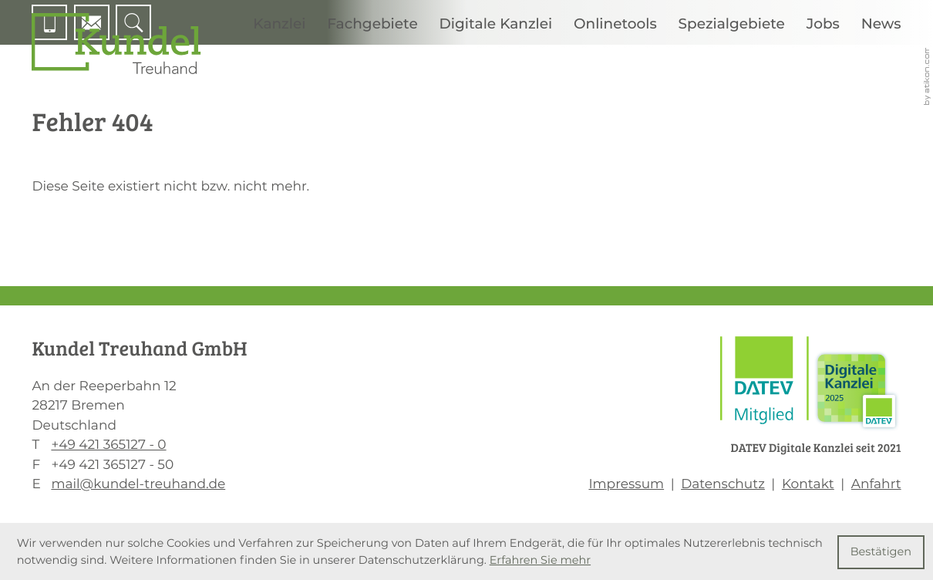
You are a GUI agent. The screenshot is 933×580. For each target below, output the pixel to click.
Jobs (823, 23)
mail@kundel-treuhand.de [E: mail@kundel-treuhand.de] (138, 484)
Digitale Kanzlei (496, 23)
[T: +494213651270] (108, 446)
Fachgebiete (372, 23)
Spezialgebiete (732, 23)
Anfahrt (876, 484)
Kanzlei (279, 23)
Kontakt (808, 484)
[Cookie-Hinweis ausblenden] (881, 552)
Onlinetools (615, 23)
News (881, 23)
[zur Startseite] (116, 43)
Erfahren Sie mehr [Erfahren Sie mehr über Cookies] (540, 560)
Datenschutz (723, 484)
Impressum (626, 484)
